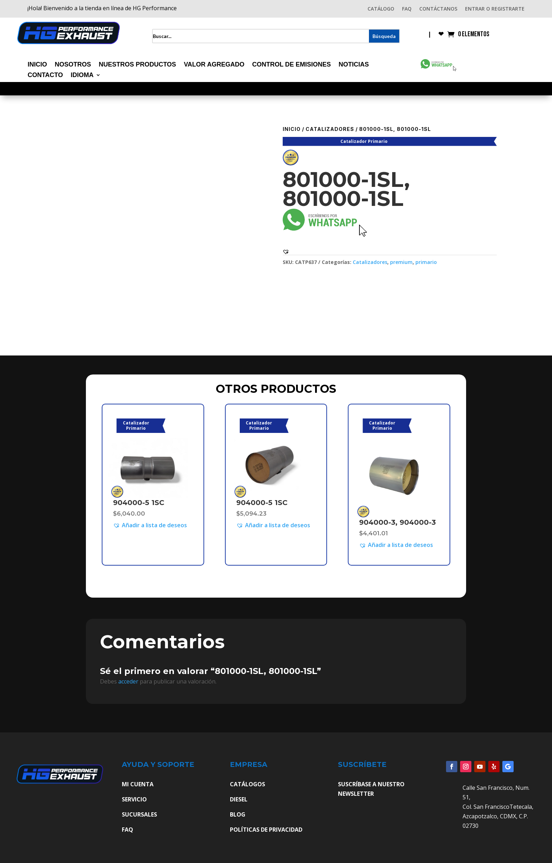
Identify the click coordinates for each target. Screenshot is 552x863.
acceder (128, 681)
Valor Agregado (214, 65)
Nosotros (73, 65)
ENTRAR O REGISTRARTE (495, 9)
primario (426, 262)
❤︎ (441, 35)
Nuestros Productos (137, 65)
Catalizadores (330, 129)
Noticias (354, 65)
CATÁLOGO (381, 9)
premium (401, 262)
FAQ (407, 9)
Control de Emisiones (291, 65)
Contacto (45, 75)
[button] (286, 251)
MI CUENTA (137, 784)
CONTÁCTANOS (438, 9)
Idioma (82, 75)
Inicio (37, 65)
